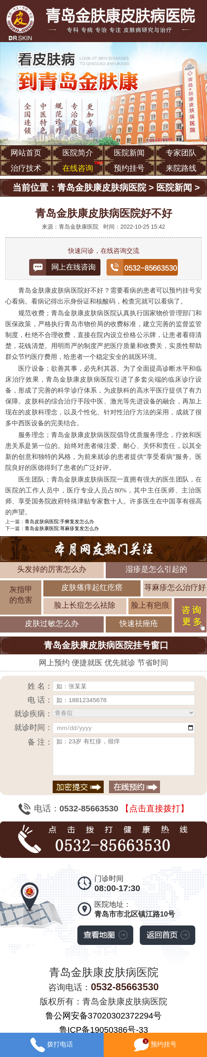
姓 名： (40, 686)
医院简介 (77, 153)
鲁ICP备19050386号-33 (103, 1029)
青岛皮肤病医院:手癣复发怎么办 (59, 521)
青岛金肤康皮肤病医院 (101, 188)
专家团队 (181, 153)
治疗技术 (26, 168)
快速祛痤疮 (139, 623)
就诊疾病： (33, 713)
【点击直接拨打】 (155, 808)
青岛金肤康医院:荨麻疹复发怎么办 (62, 528)
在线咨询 (77, 168)
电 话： (40, 700)
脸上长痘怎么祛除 (84, 605)
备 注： (40, 742)
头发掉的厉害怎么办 (51, 569)
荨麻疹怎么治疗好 (175, 587)
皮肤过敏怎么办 (52, 623)
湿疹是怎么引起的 (156, 569)
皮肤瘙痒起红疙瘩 (92, 587)
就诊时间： (33, 727)
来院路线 (181, 168)
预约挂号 (129, 168)
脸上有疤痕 (150, 605)
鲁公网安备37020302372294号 (103, 1015)
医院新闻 (129, 153)
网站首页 (26, 153)
